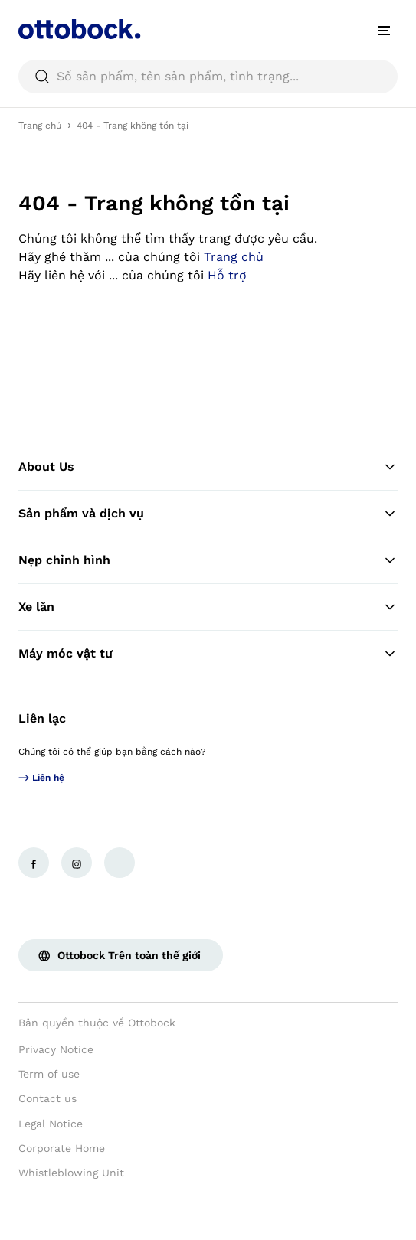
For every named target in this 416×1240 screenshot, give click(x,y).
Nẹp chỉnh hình (208, 560)
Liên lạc (42, 718)
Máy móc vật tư (208, 653)
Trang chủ (39, 125)
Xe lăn (208, 607)
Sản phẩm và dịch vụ (208, 513)
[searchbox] (208, 76)
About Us (208, 467)
